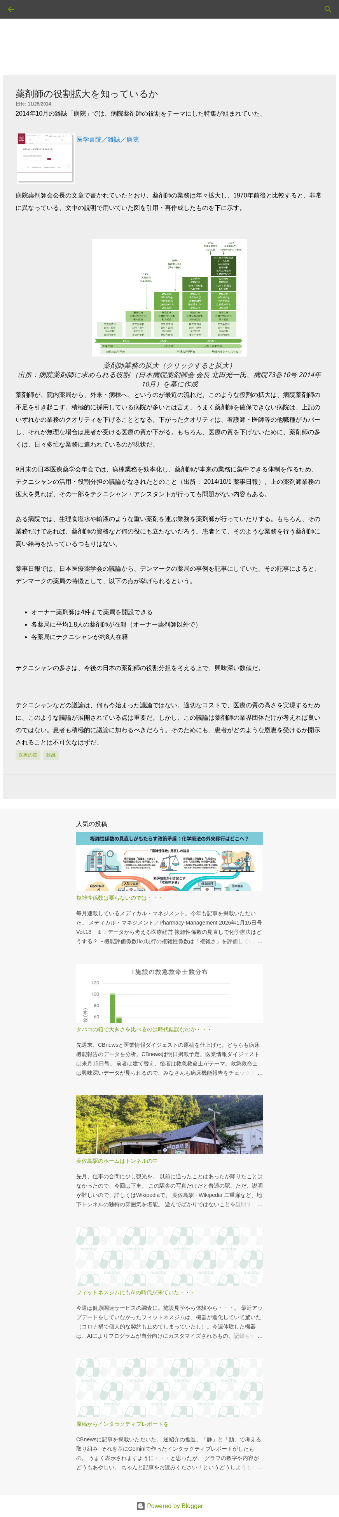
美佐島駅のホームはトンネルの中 (117, 1161)
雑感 (51, 755)
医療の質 (28, 755)
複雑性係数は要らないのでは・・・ (119, 898)
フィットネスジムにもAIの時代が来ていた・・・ (136, 1292)
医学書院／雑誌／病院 (108, 139)
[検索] (32, 9)
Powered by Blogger (169, 1506)
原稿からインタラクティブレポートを (122, 1424)
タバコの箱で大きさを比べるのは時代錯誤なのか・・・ (144, 1029)
